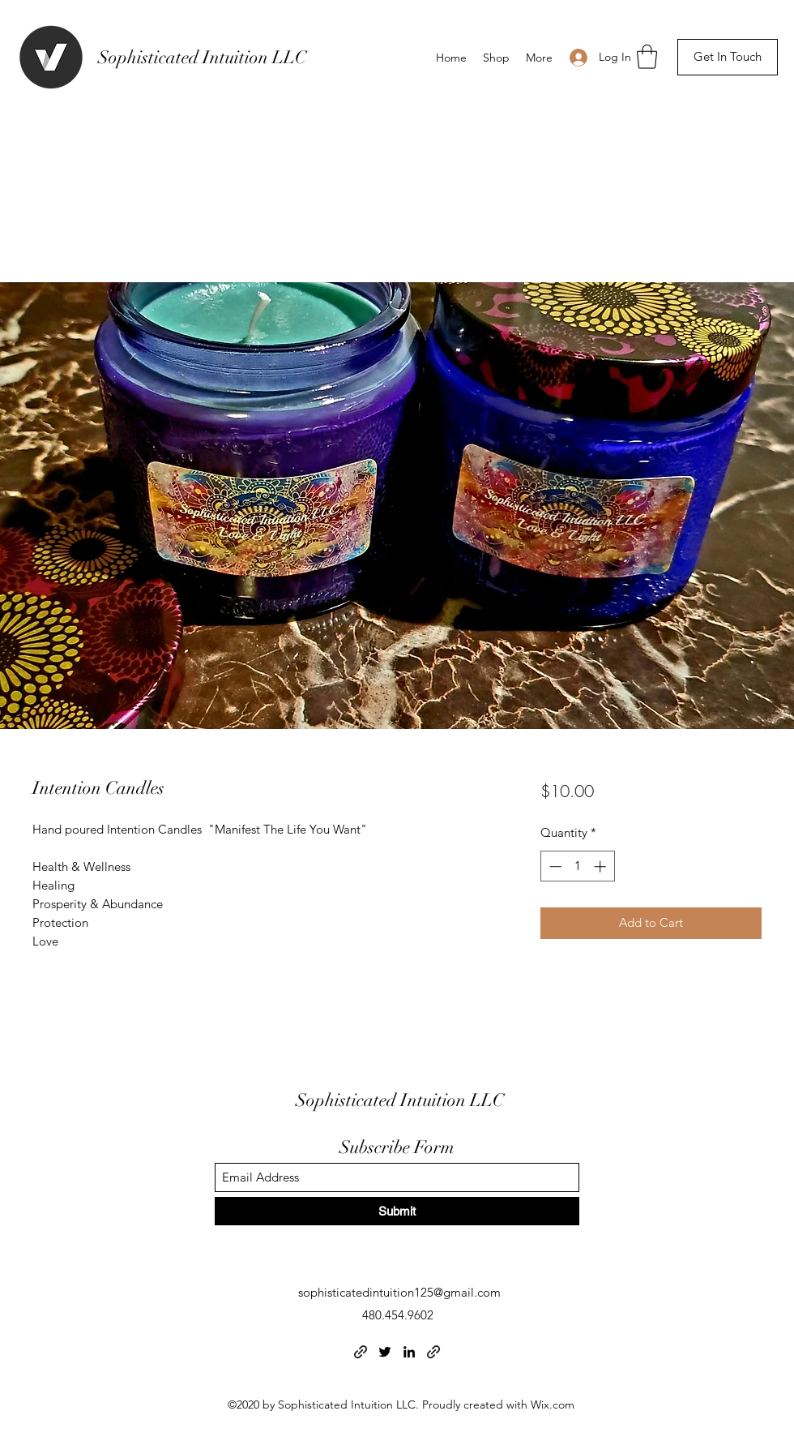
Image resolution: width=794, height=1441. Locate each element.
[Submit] (397, 1211)
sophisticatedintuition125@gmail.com (399, 1292)
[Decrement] (554, 866)
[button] (647, 57)
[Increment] (602, 866)
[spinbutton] (577, 866)
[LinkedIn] (409, 1352)
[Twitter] (385, 1352)
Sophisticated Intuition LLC (202, 57)
